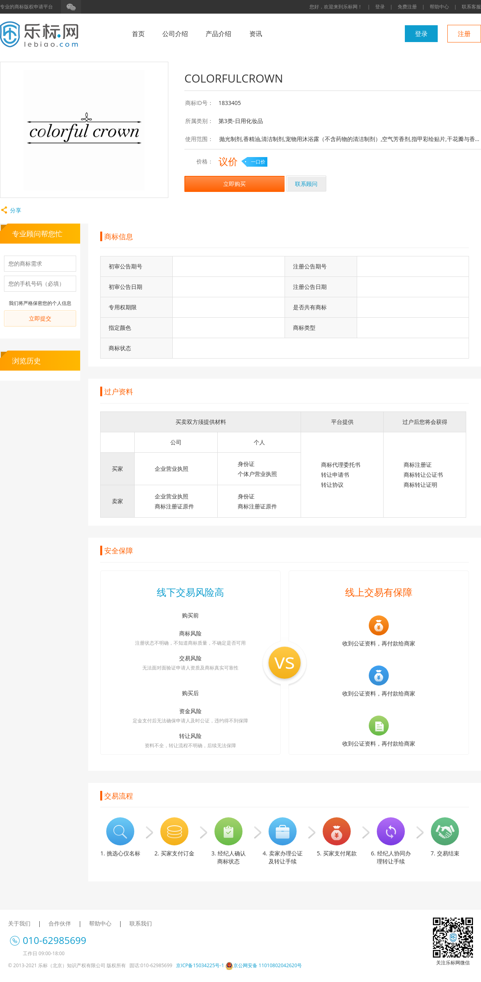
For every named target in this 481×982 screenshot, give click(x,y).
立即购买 (234, 184)
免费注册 (407, 6)
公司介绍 (175, 33)
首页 (138, 33)
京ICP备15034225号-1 (200, 965)
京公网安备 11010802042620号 (263, 965)
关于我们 (19, 923)
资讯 (255, 33)
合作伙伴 (60, 923)
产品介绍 (218, 33)
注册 (464, 33)
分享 (10, 210)
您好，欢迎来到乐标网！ (335, 6)
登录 (380, 6)
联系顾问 (306, 184)
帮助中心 (439, 6)
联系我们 (140, 923)
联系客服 (471, 6)
